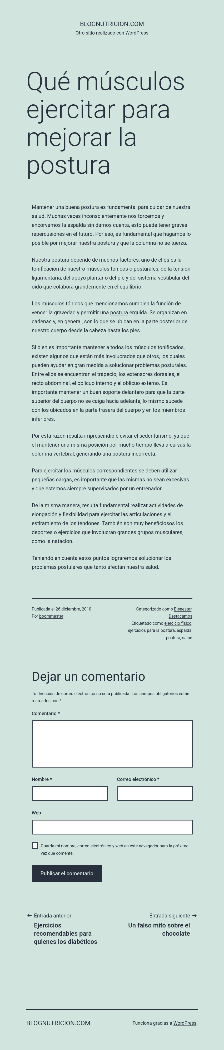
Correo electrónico (138, 779)
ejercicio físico (177, 623)
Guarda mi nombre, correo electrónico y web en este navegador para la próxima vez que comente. (114, 849)
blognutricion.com (112, 24)
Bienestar (182, 609)
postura (119, 312)
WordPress (184, 1023)
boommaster (51, 616)
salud (38, 216)
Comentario (46, 713)
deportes (42, 532)
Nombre (42, 779)
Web (36, 812)
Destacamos (180, 616)
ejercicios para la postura (151, 630)
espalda (184, 630)
